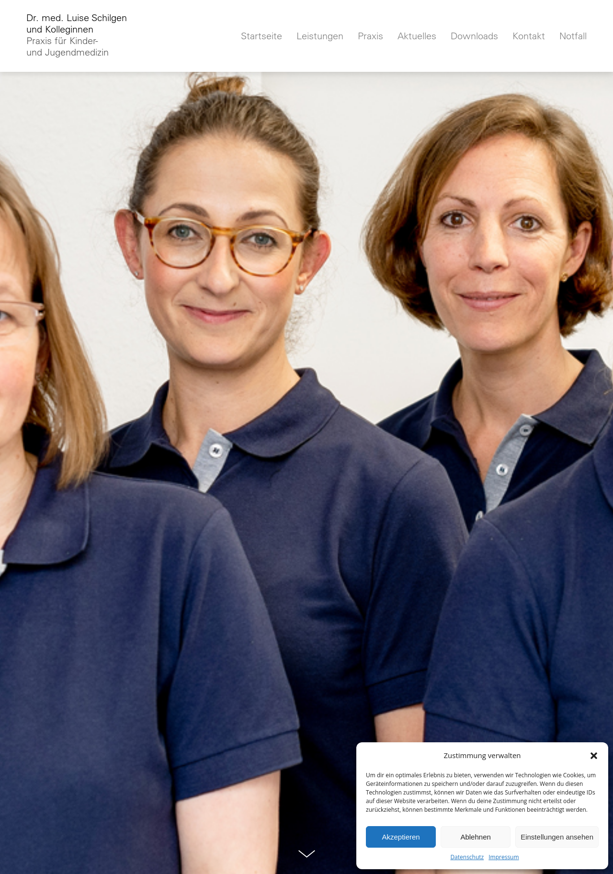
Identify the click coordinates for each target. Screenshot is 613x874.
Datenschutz (467, 857)
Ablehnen (475, 837)
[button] (594, 755)
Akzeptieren (401, 837)
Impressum (503, 857)
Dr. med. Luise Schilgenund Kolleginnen (76, 35)
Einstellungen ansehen (557, 837)
